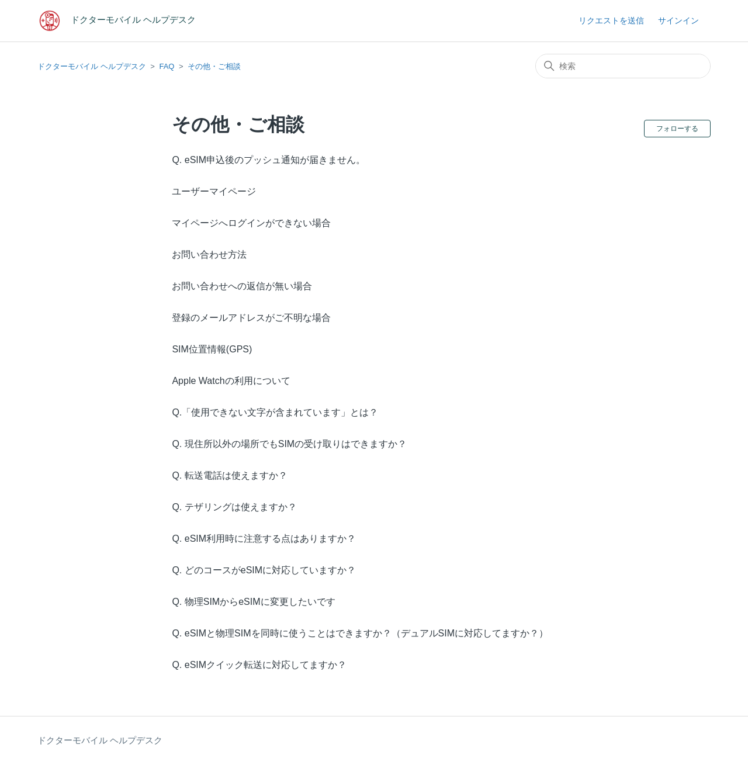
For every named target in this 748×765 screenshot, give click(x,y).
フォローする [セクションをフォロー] (677, 128)
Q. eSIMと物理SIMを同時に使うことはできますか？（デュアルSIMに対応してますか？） (360, 633)
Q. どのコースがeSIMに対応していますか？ (264, 570)
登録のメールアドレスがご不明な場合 (251, 318)
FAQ (166, 66)
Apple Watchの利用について (231, 381)
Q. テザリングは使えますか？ (234, 507)
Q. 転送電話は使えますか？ (229, 475)
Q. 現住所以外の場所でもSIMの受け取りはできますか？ (289, 444)
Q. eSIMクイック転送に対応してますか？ (259, 665)
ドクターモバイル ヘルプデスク (91, 66)
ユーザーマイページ (214, 191)
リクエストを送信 (611, 20)
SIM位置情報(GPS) (212, 349)
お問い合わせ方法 (209, 254)
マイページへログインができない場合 (251, 223)
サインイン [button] (678, 20)
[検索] (623, 66)
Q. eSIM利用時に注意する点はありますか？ (264, 539)
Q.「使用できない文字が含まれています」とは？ (275, 412)
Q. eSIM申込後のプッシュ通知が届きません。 (268, 160)
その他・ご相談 (214, 66)
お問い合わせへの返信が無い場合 (242, 286)
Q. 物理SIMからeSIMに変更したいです (253, 602)
